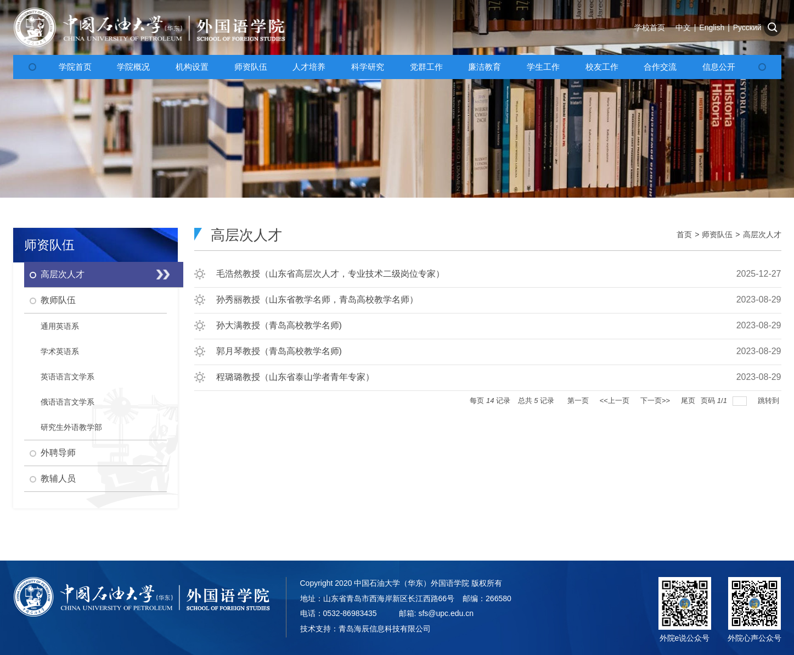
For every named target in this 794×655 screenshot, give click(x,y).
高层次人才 (762, 234)
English (711, 27)
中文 (683, 27)
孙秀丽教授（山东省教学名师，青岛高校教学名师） (317, 299)
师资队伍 (717, 234)
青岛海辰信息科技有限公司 (385, 628)
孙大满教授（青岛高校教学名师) (279, 325)
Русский (747, 27)
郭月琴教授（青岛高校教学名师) (279, 351)
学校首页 (649, 27)
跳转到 (769, 400)
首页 (684, 234)
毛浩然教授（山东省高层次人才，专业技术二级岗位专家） (330, 273)
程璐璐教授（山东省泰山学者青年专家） (295, 377)
